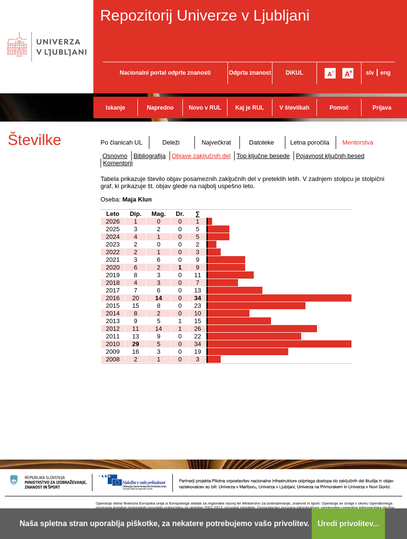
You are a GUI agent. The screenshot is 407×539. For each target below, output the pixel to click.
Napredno (160, 107)
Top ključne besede (263, 155)
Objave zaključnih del (201, 155)
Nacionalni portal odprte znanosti (165, 72)
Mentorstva (357, 142)
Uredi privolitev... (348, 523)
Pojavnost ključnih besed (330, 155)
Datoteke (261, 142)
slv (370, 72)
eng (385, 72)
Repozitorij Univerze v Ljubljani (205, 15)
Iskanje (115, 107)
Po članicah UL (121, 142)
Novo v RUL (205, 107)
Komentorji (118, 163)
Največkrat (216, 142)
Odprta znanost (250, 72)
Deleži (171, 142)
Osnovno (114, 155)
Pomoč (339, 107)
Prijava (382, 107)
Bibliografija (150, 155)
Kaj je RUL (249, 107)
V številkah (294, 107)
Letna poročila (309, 142)
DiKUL (295, 72)
